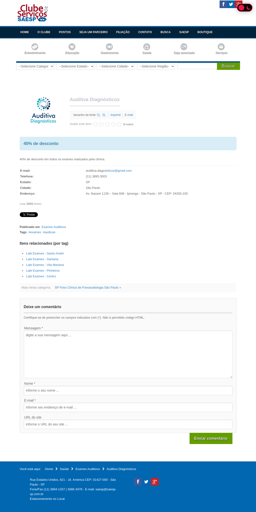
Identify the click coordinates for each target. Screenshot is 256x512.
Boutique (204, 32)
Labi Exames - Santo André (45, 253)
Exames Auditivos (54, 227)
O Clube (44, 32)
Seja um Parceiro (93, 32)
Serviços (221, 52)
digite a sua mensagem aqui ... (128, 354)
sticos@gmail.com (119, 170)
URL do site (33, 417)
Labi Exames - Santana (42, 259)
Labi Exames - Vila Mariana (45, 265)
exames (35, 232)
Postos (65, 32)
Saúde (146, 52)
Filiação (123, 32)
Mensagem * (33, 328)
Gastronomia (109, 52)
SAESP (184, 32)
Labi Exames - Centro (41, 276)
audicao (50, 232)
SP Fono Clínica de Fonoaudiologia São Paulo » (88, 287)
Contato (145, 32)
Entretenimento (34, 52)
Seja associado (183, 52)
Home (24, 32)
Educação (72, 52)
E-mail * (30, 400)
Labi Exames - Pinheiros (43, 270)
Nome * (29, 383)
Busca (166, 32)
